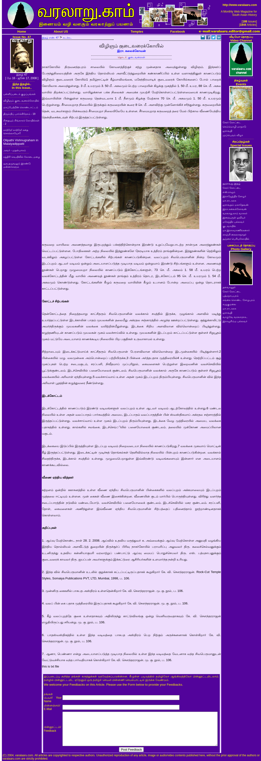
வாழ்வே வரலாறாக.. (235, 317)
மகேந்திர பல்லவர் (233, 221)
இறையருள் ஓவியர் (234, 217)
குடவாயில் (229, 226)
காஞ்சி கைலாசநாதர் (234, 234)
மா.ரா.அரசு (229, 200)
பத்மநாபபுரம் (231, 295)
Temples (137, 31)
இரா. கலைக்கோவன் (131, 51)
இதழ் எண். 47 (50, 37)
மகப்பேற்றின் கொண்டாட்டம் (20, 107)
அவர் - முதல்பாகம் (14, 150)
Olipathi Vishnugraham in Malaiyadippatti (20, 141)
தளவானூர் (229, 287)
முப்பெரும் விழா (233, 135)
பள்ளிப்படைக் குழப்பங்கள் (19, 94)
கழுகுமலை (229, 304)
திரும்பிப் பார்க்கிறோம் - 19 (19, 113)
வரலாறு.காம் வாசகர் (235, 213)
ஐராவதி (227, 130)
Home (21, 31)
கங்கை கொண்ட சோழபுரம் (239, 300)
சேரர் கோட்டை (232, 122)
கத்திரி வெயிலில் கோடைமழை (21, 156)
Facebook (177, 31)
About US (61, 31)
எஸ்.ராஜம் (229, 192)
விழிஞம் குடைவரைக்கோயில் (21, 100)
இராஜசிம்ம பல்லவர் (235, 321)
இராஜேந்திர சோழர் (234, 196)
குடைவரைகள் (136, 57)
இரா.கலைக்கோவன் (235, 209)
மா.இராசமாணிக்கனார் (236, 230)
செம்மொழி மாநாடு (234, 126)
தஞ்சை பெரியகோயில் (236, 238)
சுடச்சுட (67, 37)
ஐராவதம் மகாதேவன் (236, 204)
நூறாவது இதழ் (232, 183)
